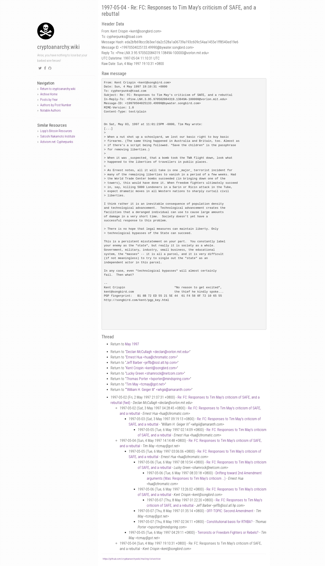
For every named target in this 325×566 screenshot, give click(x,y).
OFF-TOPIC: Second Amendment (230, 511)
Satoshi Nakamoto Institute (57, 136)
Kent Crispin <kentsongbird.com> (151, 368)
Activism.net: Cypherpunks (56, 142)
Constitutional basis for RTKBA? (230, 522)
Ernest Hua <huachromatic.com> (151, 357)
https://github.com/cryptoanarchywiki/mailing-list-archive (131, 558)
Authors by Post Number (55, 105)
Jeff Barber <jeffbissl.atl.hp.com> (151, 362)
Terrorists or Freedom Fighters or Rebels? (227, 532)
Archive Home (48, 94)
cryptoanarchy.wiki (58, 47)
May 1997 (132, 344)
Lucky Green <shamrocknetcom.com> (155, 373)
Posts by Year (49, 99)
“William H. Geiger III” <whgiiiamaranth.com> (158, 389)
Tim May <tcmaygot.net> (145, 384)
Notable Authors (50, 110)
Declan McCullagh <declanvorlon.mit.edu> (157, 352)
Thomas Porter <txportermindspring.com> (158, 379)
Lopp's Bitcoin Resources (56, 131)
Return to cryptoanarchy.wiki (57, 89)
